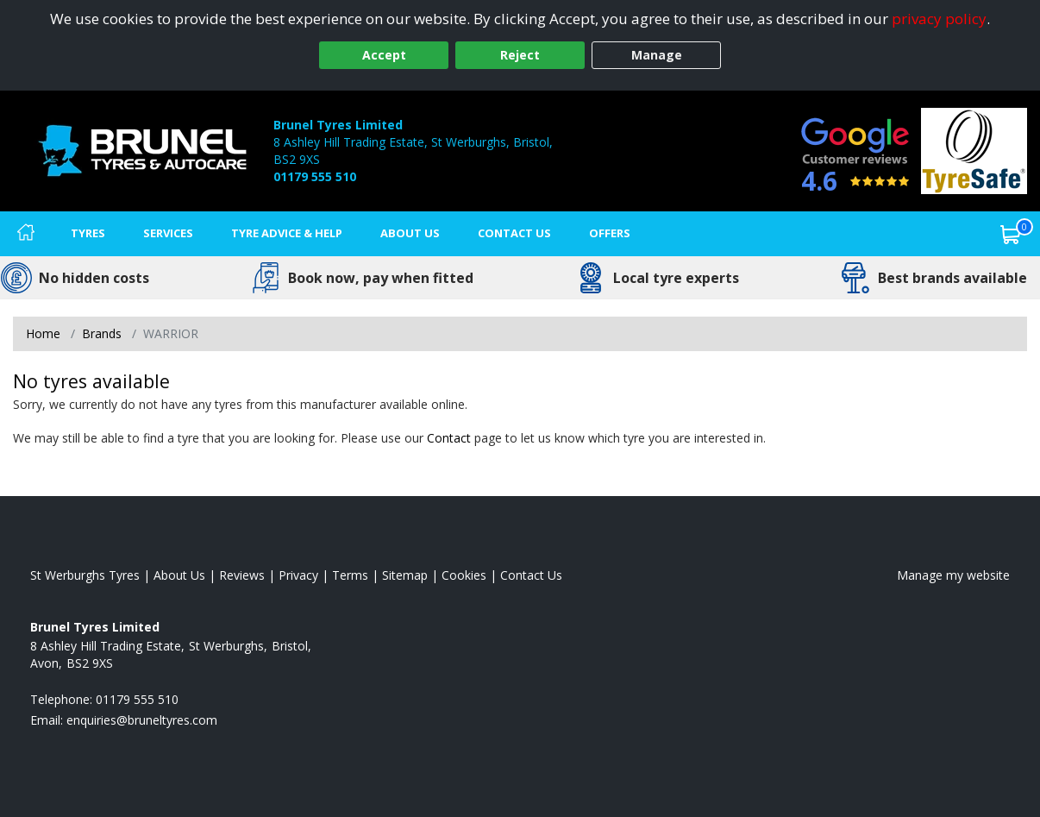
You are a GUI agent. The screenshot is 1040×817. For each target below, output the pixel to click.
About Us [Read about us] (179, 575)
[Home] (26, 233)
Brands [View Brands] (102, 333)
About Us (410, 233)
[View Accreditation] (974, 149)
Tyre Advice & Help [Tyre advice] (286, 233)
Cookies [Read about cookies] (464, 575)
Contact (449, 438)
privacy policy (939, 18)
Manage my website (953, 575)
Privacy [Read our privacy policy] (298, 575)
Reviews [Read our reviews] (242, 575)
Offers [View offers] (609, 233)
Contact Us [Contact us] (514, 233)
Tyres (88, 233)
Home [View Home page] (43, 333)
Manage (656, 55)
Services (168, 233)
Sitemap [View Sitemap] (405, 575)
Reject (520, 55)
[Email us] (141, 720)
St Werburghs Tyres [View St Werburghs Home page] (85, 575)
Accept (384, 55)
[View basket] (1010, 233)
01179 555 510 (314, 176)
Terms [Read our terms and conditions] (350, 575)
